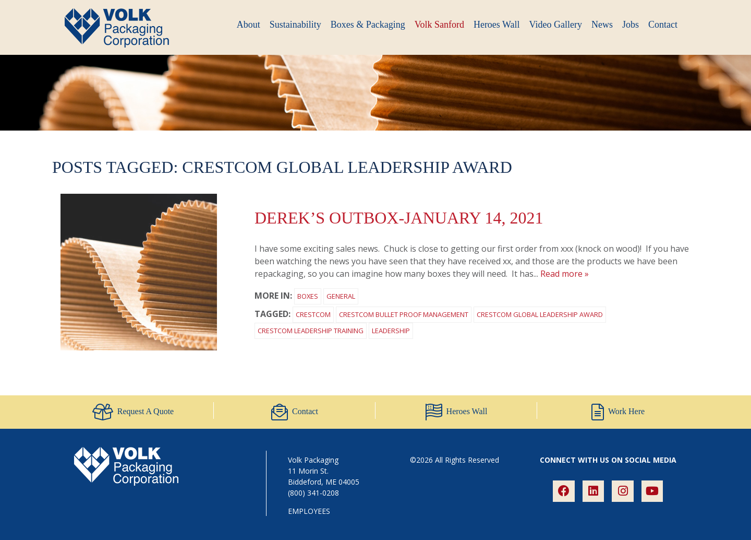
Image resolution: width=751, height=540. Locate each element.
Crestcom (313, 314)
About (248, 24)
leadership (391, 330)
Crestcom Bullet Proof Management (403, 314)
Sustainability (295, 24)
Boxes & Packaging (368, 24)
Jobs (630, 24)
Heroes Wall (497, 24)
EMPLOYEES (309, 511)
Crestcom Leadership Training (311, 330)
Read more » (564, 273)
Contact (662, 24)
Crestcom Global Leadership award (540, 314)
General (340, 296)
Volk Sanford (439, 24)
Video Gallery (555, 24)
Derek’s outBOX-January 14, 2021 (399, 217)
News (602, 24)
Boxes (307, 296)
